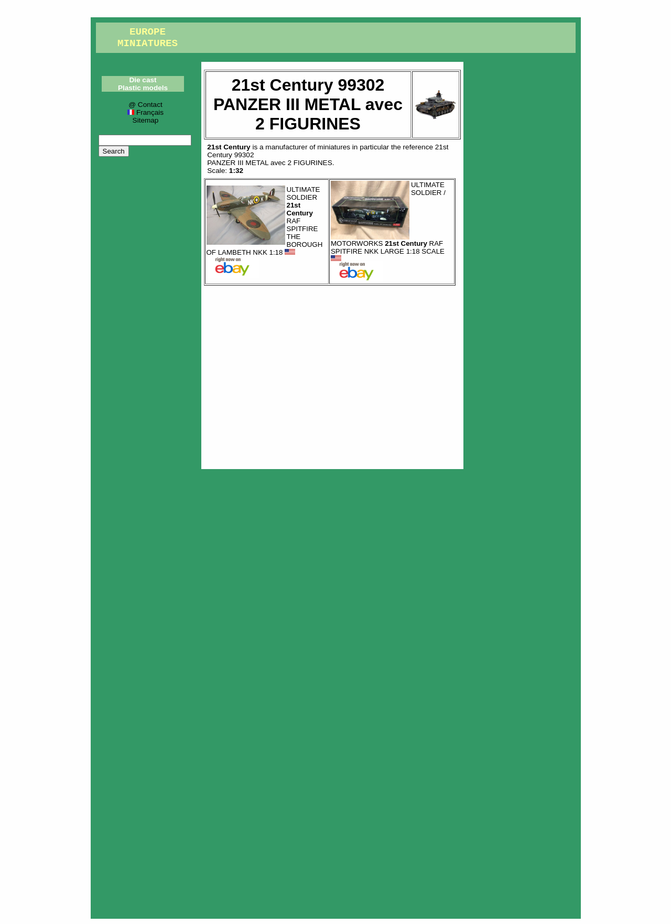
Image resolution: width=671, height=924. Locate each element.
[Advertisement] (332, 374)
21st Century (228, 147)
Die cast (142, 80)
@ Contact (145, 104)
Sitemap (146, 120)
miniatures (333, 147)
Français (145, 112)
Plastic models (143, 88)
